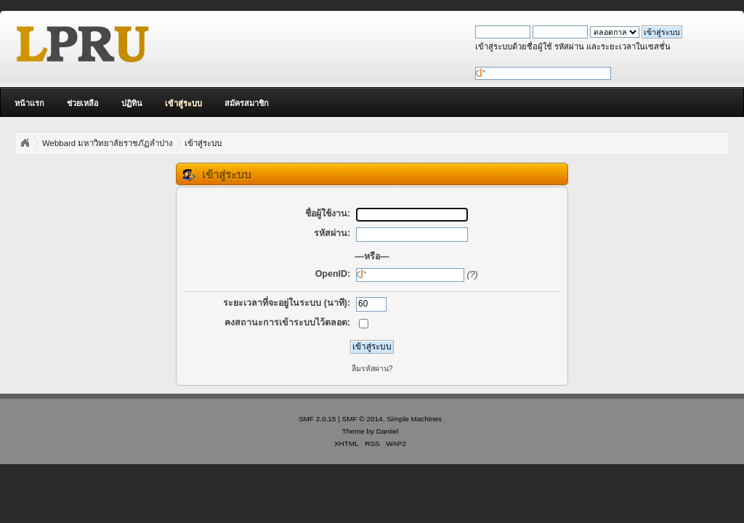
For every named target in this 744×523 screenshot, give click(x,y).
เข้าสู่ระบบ (183, 103)
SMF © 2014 (362, 419)
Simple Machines (414, 419)
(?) (472, 274)
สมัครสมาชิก (247, 103)
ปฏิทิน (131, 103)
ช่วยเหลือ (83, 103)
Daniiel (387, 431)
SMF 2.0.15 (317, 419)
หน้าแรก (29, 103)
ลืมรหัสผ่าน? (372, 368)
